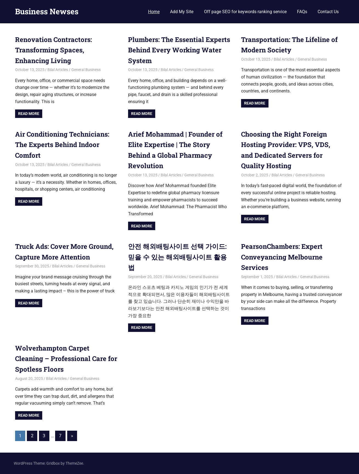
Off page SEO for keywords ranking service (245, 11)
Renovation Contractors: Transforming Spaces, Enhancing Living (53, 50)
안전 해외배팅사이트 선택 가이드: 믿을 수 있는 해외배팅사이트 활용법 (177, 257)
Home (154, 11)
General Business (86, 69)
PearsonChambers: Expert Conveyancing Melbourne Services (282, 257)
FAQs (302, 11)
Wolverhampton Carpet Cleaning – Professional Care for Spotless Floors (66, 359)
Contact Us (328, 11)
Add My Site (181, 11)
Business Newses (46, 11)
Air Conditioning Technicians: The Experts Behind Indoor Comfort (62, 145)
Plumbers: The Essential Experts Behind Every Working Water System (179, 50)
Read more (28, 113)
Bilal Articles (57, 69)
